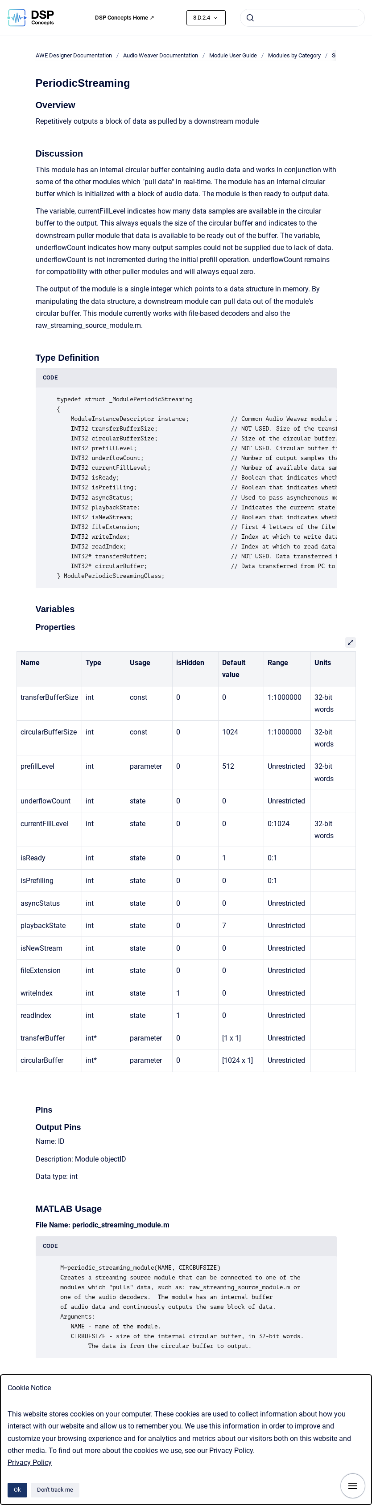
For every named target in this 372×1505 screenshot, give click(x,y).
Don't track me (55, 1489)
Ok (17, 1489)
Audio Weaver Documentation (160, 55)
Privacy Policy (30, 1462)
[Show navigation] (353, 1486)
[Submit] (250, 18)
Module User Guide (233, 55)
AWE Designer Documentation (74, 55)
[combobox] (302, 17)
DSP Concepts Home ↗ (124, 17)
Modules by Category (294, 55)
